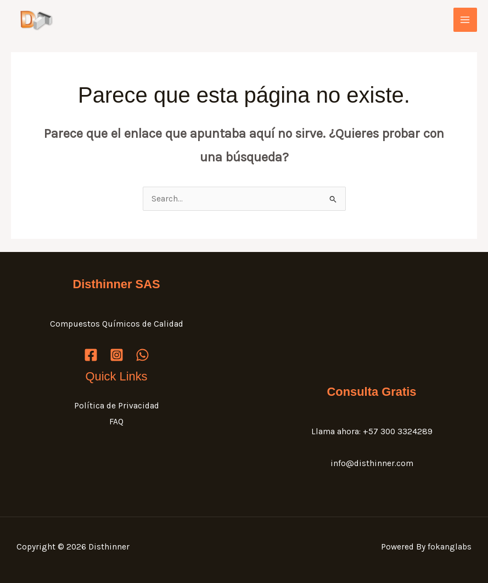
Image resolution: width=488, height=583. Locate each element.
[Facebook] (91, 355)
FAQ (116, 422)
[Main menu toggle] (465, 19)
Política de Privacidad (116, 406)
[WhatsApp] (142, 355)
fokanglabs (450, 547)
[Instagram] (117, 355)
